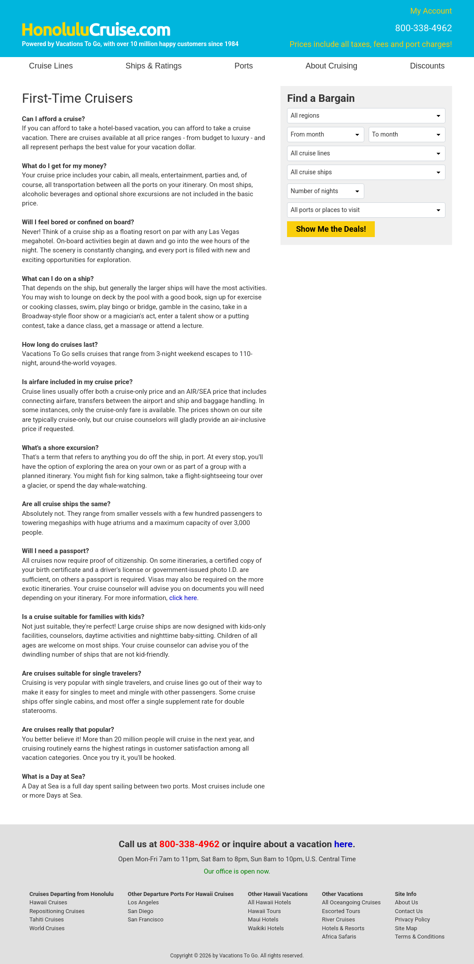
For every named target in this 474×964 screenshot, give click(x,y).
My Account (431, 10)
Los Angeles (143, 902)
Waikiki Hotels (266, 928)
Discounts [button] (427, 65)
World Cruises (47, 928)
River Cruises (338, 919)
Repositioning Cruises (57, 911)
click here (183, 598)
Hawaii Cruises (48, 902)
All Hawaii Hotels (269, 902)
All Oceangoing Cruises (351, 902)
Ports (243, 65)
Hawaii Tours (264, 911)
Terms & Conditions (420, 936)
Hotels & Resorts (343, 928)
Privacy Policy (412, 919)
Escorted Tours (341, 911)
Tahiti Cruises (46, 919)
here (343, 844)
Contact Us (409, 911)
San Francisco (146, 919)
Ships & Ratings (154, 65)
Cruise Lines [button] (51, 65)
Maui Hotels (263, 919)
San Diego (141, 911)
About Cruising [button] (331, 65)
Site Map (406, 928)
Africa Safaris (339, 936)
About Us (406, 902)
